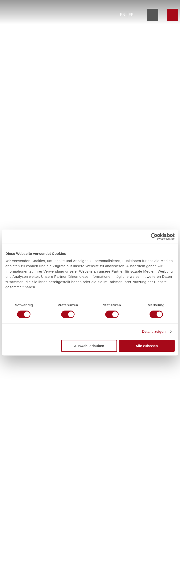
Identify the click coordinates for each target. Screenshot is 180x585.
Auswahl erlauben (89, 346)
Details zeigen (153, 331)
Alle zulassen (146, 346)
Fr (131, 14)
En (122, 14)
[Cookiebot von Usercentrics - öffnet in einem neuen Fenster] (154, 236)
